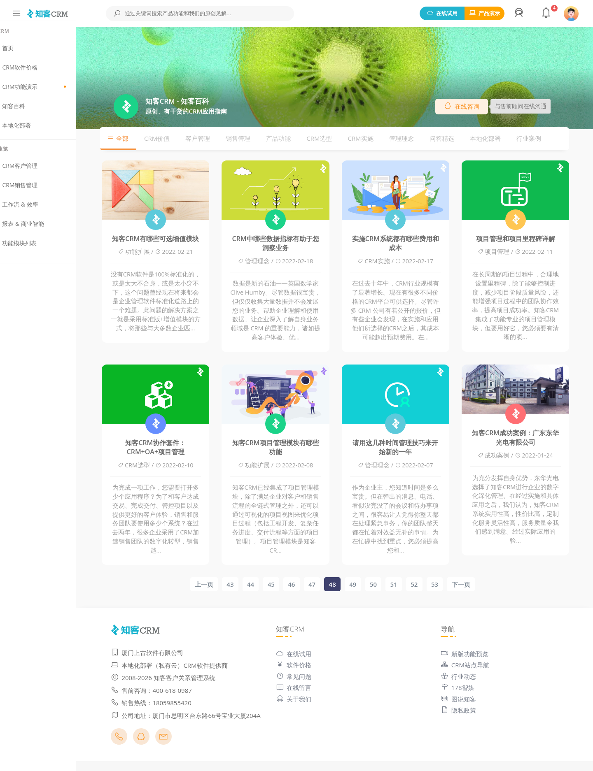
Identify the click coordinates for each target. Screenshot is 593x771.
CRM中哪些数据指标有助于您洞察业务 (286, 244)
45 (282, 585)
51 (405, 585)
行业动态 (465, 677)
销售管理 (249, 139)
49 (364, 585)
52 (425, 585)
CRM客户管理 (35, 171)
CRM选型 (330, 139)
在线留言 (309, 688)
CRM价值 (168, 139)
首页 (23, 53)
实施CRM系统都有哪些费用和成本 (407, 244)
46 (302, 585)
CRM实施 (372, 139)
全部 (129, 139)
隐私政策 (465, 711)
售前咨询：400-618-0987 (174, 691)
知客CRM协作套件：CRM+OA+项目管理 (167, 448)
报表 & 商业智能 (38, 229)
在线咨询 (473, 106)
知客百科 (29, 111)
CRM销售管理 (35, 190)
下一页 (472, 585)
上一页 (215, 585)
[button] (520, 13)
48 (343, 585)
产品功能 (290, 139)
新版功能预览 (472, 654)
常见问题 (309, 677)
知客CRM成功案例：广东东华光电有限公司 (526, 438)
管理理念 (413, 139)
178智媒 (465, 688)
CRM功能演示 (49, 92)
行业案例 (540, 139)
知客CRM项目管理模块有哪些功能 (286, 448)
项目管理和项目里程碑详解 (526, 239)
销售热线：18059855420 (174, 703)
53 (446, 585)
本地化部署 (32, 131)
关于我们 (309, 699)
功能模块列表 (35, 248)
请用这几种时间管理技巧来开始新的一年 (407, 448)
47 (323, 585)
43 (241, 585)
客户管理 (209, 139)
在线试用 (442, 13)
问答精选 (453, 139)
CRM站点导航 (472, 666)
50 (384, 585)
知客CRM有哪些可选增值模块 (167, 239)
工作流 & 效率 (35, 210)
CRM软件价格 (35, 73)
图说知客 (465, 699)
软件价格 (309, 666)
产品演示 (484, 13)
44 (262, 585)
